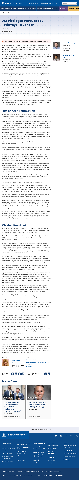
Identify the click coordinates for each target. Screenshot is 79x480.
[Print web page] (45, 373)
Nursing (50, 462)
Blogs (7, 12)
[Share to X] (16, 373)
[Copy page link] (49, 373)
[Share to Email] (22, 373)
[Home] (3, 12)
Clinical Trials (51, 443)
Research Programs (53, 445)
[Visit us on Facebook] (56, 436)
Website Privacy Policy (9, 471)
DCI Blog (31, 3)
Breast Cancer (5, 451)
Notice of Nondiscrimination (54, 471)
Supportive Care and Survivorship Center (38, 455)
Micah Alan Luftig (69, 43)
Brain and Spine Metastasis (8, 448)
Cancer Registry (36, 462)
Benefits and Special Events (70, 453)
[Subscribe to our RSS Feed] (77, 436)
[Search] (70, 3)
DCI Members (44, 3)
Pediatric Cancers (21, 451)
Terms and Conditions (26, 475)
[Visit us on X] (66, 436)
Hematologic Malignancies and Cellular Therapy (23, 443)
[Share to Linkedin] (19, 373)
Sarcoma (19, 458)
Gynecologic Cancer (6, 458)
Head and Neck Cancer (7, 461)
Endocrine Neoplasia (7, 453)
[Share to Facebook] (12, 373)
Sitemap (20, 471)
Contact (51, 3)
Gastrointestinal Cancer (7, 456)
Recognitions (30, 366)
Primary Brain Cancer (7, 445)
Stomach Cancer (31, 359)
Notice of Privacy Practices (10, 475)
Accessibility (38, 475)
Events (37, 3)
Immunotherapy (37, 445)
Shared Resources (52, 448)
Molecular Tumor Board (39, 448)
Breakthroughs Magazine (69, 456)
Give (58, 3)
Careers (65, 443)
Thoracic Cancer (21, 460)
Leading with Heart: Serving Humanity (34, 471)
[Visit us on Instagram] (61, 436)
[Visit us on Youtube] (71, 436)
